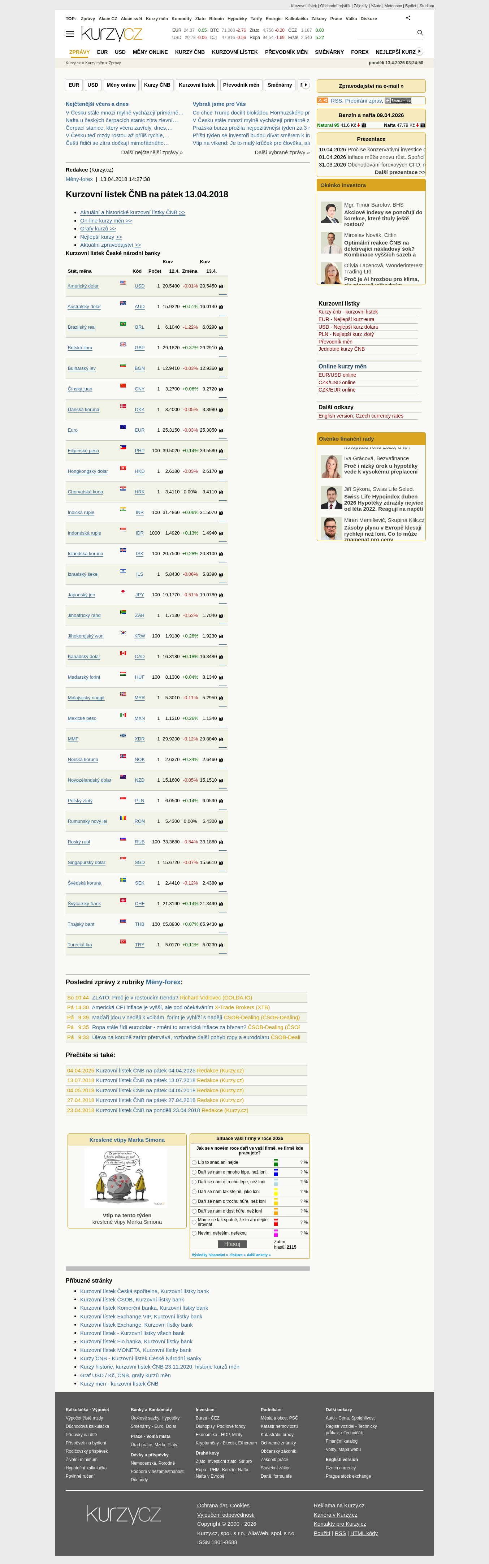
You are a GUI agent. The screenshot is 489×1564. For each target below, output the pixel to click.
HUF (140, 677)
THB (139, 924)
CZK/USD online (337, 382)
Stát (72, 271)
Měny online (121, 85)
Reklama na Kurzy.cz (339, 1505)
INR (140, 512)
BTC (214, 30)
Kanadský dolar (84, 656)
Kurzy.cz (73, 63)
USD (93, 85)
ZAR (139, 615)
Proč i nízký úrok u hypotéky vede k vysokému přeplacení (380, 493)
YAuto (376, 6)
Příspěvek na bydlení (86, 1443)
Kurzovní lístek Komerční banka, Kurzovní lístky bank (144, 1308)
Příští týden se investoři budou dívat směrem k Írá (252, 135)
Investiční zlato (222, 1461)
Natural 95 (328, 125)
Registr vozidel (340, 1426)
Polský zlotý (80, 800)
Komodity (181, 18)
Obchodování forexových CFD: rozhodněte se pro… (409, 164)
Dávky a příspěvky (150, 1454)
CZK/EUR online (337, 390)
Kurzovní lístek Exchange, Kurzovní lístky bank (136, 1325)
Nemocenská (143, 1463)
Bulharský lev (82, 368)
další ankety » (259, 1255)
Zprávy (88, 18)
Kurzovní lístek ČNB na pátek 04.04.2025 (145, 1070)
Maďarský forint (84, 677)
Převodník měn (241, 85)
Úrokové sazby (145, 1418)
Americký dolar (83, 286)
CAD (139, 656)
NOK (140, 759)
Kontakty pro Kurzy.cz (340, 1524)
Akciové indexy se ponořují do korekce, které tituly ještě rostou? (383, 242)
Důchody (139, 1479)
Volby (331, 1449)
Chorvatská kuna (85, 491)
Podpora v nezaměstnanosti (158, 1471)
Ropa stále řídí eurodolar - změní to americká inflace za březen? (169, 1027)
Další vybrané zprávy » (282, 152)
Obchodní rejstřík (335, 6)
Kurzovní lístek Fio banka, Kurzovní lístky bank (136, 1341)
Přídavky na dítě (81, 1434)
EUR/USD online (337, 375)
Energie (274, 18)
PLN (139, 800)
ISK (140, 553)
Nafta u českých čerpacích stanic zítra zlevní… (122, 120)
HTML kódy (364, 1533)
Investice (205, 1409)
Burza (201, 1418)
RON (140, 821)
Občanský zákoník (278, 1451)
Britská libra (80, 347)
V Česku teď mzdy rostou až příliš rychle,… (118, 135)
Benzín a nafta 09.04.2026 (371, 115)
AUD (139, 306)
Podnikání (271, 1409)
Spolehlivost (363, 1418)
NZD (140, 780)
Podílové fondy (231, 1426)
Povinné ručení (80, 1476)
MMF (73, 739)
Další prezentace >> (400, 172)
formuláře (282, 1476)
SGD (140, 862)
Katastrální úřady (277, 1434)
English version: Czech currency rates (361, 416)
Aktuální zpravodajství (110, 245)
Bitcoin (216, 18)
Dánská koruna (83, 409)
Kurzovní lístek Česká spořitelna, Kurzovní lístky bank (144, 1291)
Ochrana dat (212, 1505)
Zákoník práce (274, 1459)
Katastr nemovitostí (279, 1426)
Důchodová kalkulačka (87, 1426)
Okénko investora (342, 185)
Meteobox (393, 6)
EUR (74, 85)
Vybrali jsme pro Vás (219, 104)
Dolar (171, 1426)
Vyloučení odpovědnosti (226, 1515)
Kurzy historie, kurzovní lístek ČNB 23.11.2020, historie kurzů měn (159, 1367)
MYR (140, 697)
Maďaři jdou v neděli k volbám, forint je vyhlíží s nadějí (157, 1017)
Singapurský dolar (86, 862)
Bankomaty (160, 1409)
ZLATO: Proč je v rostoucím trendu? (135, 997)
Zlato (254, 30)
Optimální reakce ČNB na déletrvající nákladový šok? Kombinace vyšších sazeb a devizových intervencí (369, 275)
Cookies (240, 1505)
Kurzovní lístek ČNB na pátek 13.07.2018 (145, 1080)
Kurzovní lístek (197, 85)
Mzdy (237, 1434)
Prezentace (371, 139)
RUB (139, 841)
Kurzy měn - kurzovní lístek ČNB (119, 1384)
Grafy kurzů (98, 228)
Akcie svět (131, 18)
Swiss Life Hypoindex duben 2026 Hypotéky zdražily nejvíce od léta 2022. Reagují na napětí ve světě (383, 529)
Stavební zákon (276, 1467)
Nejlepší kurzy (101, 237)
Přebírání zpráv (363, 101)
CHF (140, 903)
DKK (140, 409)
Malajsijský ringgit (86, 697)
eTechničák (352, 1432)
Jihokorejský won (86, 636)
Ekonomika (206, 1434)
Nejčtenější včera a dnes (97, 104)
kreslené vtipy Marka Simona (125, 1215)
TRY (139, 944)
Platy (172, 1444)
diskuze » (237, 1255)
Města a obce (274, 1418)
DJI (213, 37)
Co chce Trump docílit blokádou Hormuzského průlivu (257, 112)
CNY (139, 389)
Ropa (255, 37)
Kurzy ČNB (157, 85)
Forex (359, 52)
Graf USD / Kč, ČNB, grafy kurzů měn (125, 1375)
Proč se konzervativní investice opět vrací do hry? (407, 149)
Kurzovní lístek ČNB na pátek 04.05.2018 (145, 1090)
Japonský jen (81, 594)
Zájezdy (361, 6)
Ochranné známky (278, 1443)
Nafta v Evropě (210, 1476)
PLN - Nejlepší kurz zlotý (346, 334)
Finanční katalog (342, 1441)
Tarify (256, 18)
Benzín (228, 1469)
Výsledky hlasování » (210, 1255)
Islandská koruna (85, 553)
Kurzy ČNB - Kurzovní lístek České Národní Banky (141, 1358)
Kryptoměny (207, 1443)
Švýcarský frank (84, 903)
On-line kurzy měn (106, 220)
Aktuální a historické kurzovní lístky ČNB (132, 212)
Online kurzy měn (343, 366)
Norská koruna (83, 759)
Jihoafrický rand (84, 615)
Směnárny (280, 85)
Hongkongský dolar (88, 471)
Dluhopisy (205, 1426)
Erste (293, 37)
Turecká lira (80, 944)
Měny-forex (79, 179)
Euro (73, 430)
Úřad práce (141, 1444)
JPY (139, 594)
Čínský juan (80, 389)
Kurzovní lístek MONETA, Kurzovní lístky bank (135, 1350)
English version (342, 1459)
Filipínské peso (83, 450)
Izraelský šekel (83, 574)
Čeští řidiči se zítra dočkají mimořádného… (117, 143)
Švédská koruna (84, 883)
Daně (266, 1476)
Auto (330, 1418)
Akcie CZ (108, 18)
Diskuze (369, 18)
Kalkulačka (296, 18)
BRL (139, 327)
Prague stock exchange (348, 1476)
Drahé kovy (207, 1453)
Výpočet (100, 1409)
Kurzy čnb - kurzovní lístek (348, 312)
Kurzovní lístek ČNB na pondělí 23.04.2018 (148, 1110)
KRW (139, 636)
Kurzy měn (157, 18)
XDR (139, 739)
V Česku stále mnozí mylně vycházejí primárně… (125, 112)
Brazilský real (82, 327)
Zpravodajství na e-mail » (371, 86)
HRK (139, 491)
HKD (139, 471)
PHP (140, 450)
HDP (225, 1434)
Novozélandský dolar (90, 780)
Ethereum (247, 1443)
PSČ (293, 1418)
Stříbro (245, 1461)
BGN (140, 368)
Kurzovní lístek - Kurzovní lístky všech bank (132, 1333)
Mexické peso (82, 718)
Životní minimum (82, 1459)
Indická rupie (81, 512)
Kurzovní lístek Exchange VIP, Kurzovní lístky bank (141, 1316)
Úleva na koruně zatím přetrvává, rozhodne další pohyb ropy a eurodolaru (180, 1037)
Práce (336, 18)
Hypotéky (237, 18)
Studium (427, 6)
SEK (139, 883)
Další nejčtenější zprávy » (152, 152)
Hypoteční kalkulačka (86, 1467)
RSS (336, 101)
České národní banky (133, 253)
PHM (215, 1469)
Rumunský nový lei (87, 821)
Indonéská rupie (84, 533)
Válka (351, 18)
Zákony (318, 18)
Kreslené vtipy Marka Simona (127, 1140)
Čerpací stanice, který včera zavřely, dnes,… (119, 128)
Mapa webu (349, 1449)
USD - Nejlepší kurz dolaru (348, 327)
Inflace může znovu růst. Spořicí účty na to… (401, 157)
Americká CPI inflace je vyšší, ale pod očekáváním (152, 1007)
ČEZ (292, 30)
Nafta (389, 125)
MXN (140, 718)
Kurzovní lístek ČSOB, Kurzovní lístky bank (132, 1299)
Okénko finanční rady (346, 439)
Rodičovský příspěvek (87, 1451)
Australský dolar (84, 306)
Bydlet (410, 6)
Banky (137, 1409)
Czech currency (341, 1467)
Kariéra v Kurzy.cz (336, 1515)
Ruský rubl (79, 841)
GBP (139, 347)
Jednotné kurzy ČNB (342, 349)
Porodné (167, 1463)
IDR (140, 533)
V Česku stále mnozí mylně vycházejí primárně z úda (256, 120)
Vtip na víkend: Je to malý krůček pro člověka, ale (252, 143)
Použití (322, 1533)
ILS (139, 574)
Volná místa (158, 1436)
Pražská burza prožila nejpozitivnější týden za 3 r (251, 128)
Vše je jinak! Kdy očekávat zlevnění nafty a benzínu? (378, 208)
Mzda (160, 1444)
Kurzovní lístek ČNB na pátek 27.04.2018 (145, 1100)
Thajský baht (81, 924)
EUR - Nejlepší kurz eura (347, 319)
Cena (343, 1418)
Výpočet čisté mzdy (84, 1418)
